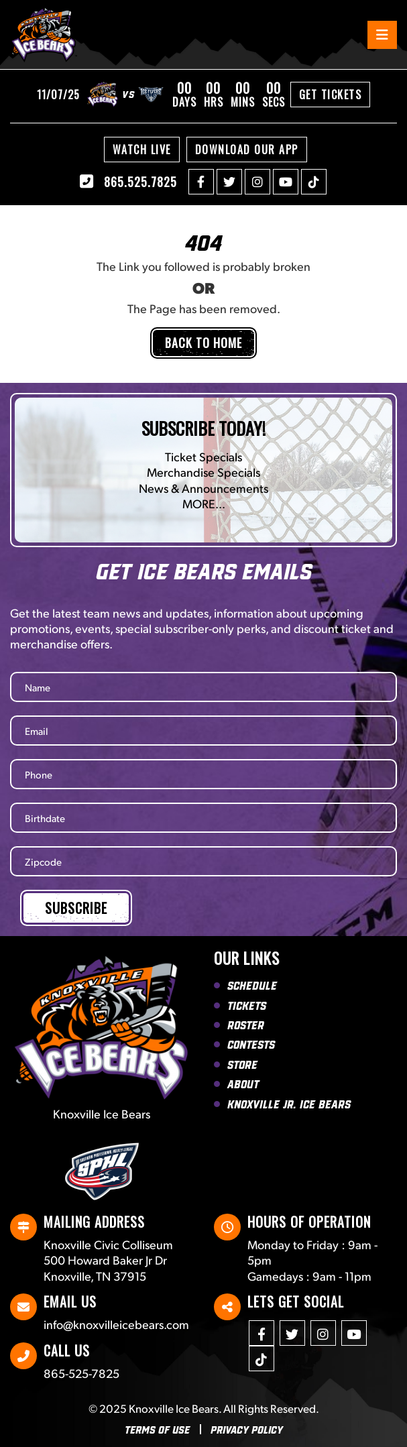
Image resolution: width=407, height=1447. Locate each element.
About (243, 1084)
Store (242, 1064)
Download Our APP (246, 149)
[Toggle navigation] (382, 35)
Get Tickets (330, 94)
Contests (251, 1044)
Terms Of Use (157, 1429)
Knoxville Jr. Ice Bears (289, 1104)
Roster (245, 1025)
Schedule (252, 985)
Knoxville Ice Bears (174, 1408)
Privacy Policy (247, 1429)
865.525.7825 (128, 181)
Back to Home (203, 342)
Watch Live (142, 149)
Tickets (246, 1005)
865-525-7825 (81, 1373)
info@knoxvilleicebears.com (116, 1324)
